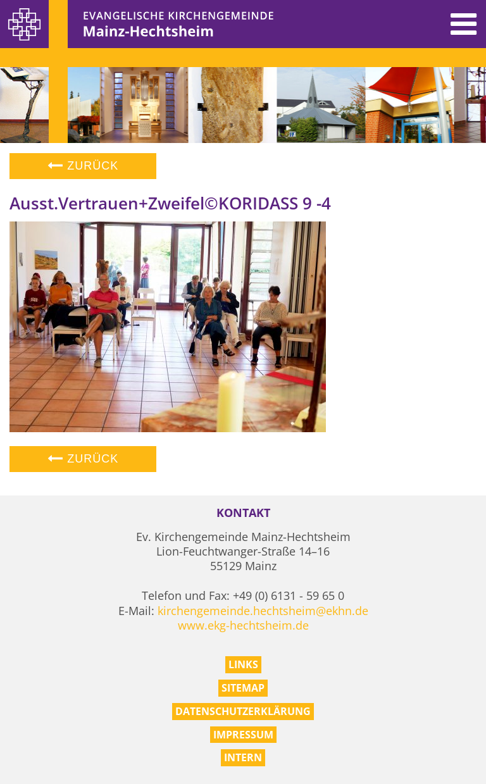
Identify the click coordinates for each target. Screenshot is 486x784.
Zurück (82, 165)
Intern (243, 757)
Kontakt (243, 513)
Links (243, 664)
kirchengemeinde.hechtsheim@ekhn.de (263, 610)
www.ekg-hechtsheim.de (243, 625)
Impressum (243, 735)
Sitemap (243, 688)
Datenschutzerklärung (243, 711)
